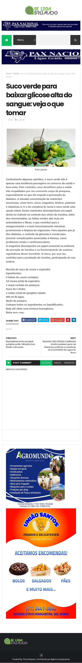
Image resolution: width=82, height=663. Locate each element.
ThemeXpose (29, 659)
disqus (57, 363)
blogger (46, 363)
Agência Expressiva (60, 659)
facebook (69, 363)
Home (9, 73)
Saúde (16, 73)
